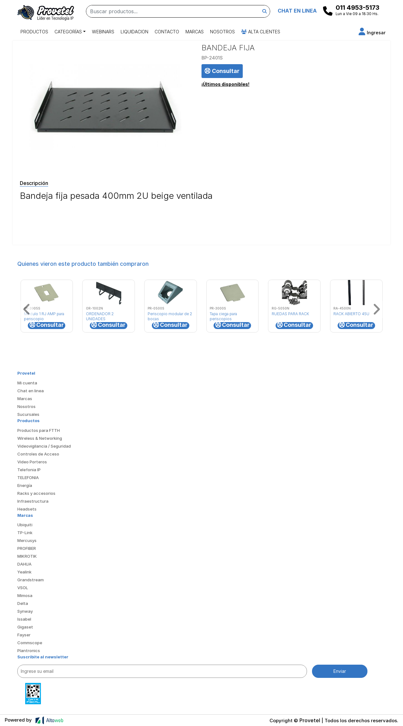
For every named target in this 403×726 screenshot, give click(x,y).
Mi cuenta (27, 382)
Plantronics (28, 650)
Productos (34, 31)
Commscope (29, 642)
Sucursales (28, 414)
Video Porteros (32, 461)
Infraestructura (32, 501)
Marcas (194, 31)
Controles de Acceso (38, 453)
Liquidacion (134, 31)
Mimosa (24, 595)
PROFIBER (26, 548)
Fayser (24, 634)
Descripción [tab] (34, 183)
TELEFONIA (28, 477)
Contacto (167, 31)
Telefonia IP (29, 469)
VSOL (22, 587)
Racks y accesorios (36, 493)
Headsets (27, 508)
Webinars (103, 31)
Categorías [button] (68, 31)
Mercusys (27, 540)
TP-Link (24, 532)
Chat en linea (30, 390)
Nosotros (222, 31)
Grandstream (30, 579)
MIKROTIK (27, 556)
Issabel (24, 619)
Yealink (24, 571)
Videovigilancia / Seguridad (44, 446)
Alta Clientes (260, 31)
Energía (24, 485)
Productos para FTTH (38, 430)
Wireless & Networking (39, 438)
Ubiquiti (24, 524)
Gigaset (25, 626)
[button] (372, 32)
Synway (25, 611)
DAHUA (24, 564)
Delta (22, 603)
